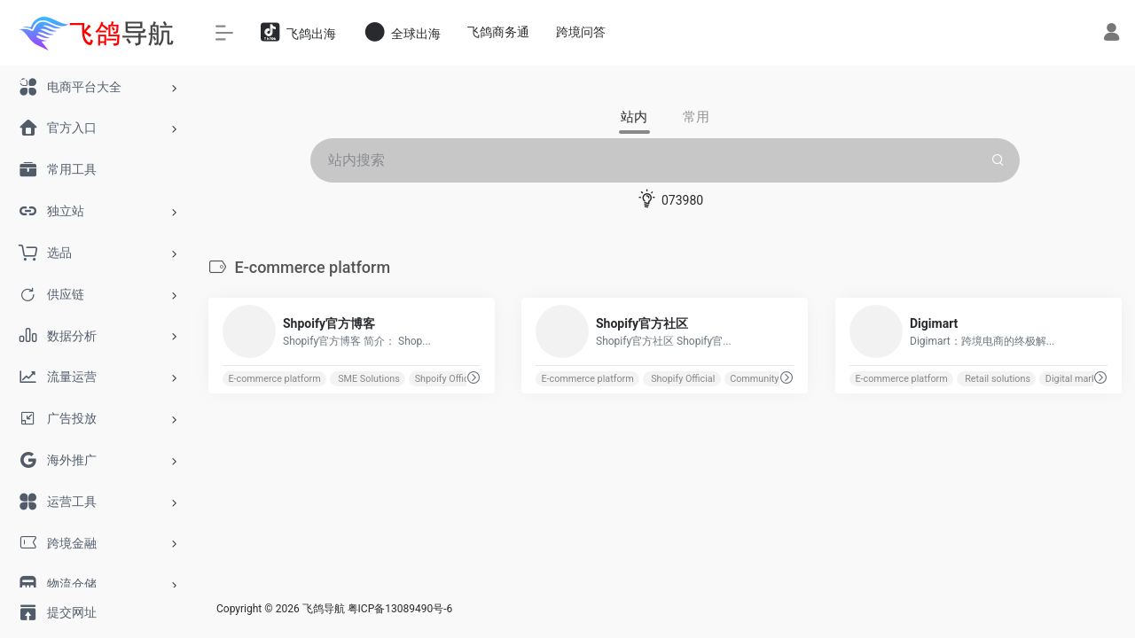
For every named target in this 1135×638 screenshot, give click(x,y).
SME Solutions (368, 379)
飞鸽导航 (323, 609)
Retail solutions (996, 379)
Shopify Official (682, 379)
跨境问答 (581, 32)
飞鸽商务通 (498, 32)
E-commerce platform (274, 379)
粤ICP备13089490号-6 (400, 609)
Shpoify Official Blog (457, 379)
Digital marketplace (1086, 379)
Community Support (772, 379)
